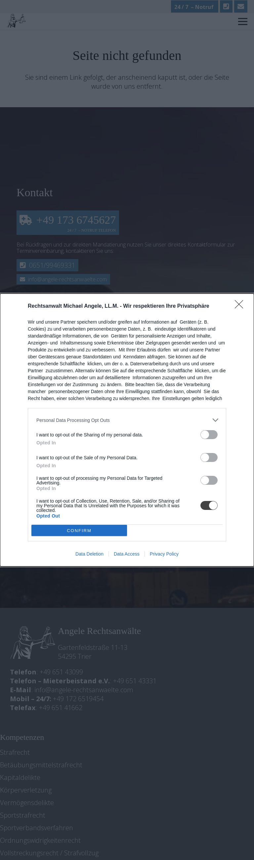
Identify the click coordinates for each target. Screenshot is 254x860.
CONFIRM (79, 530)
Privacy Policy (164, 554)
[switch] (209, 434)
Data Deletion (89, 554)
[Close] (241, 306)
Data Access (127, 554)
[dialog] (127, 430)
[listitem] (127, 420)
